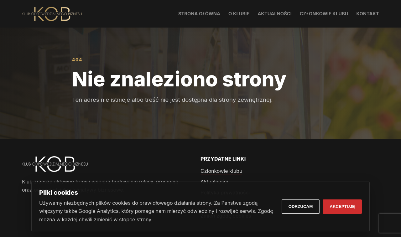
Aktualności (274, 14)
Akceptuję (342, 206)
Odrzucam (301, 206)
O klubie (238, 14)
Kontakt (368, 14)
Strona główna (199, 14)
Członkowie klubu (324, 14)
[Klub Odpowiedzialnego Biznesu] (52, 14)
